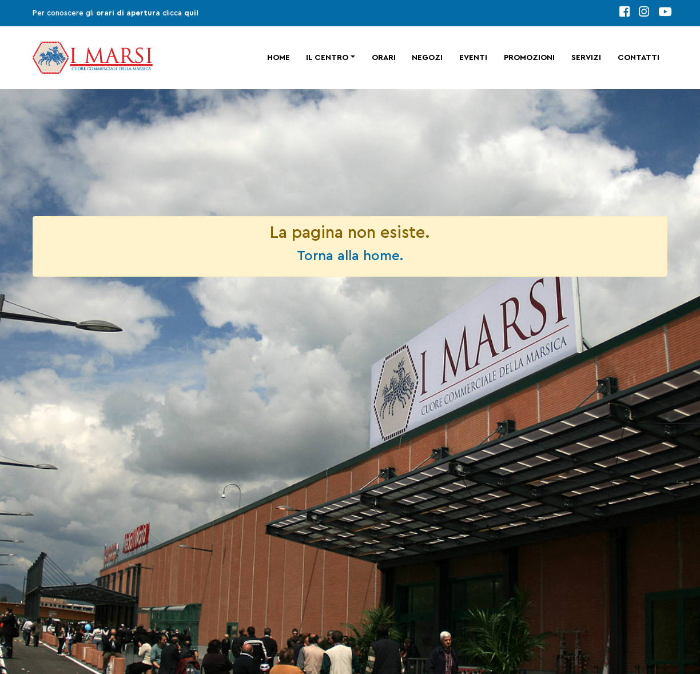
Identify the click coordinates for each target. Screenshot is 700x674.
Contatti (638, 58)
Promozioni (529, 58)
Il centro (327, 58)
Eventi (473, 58)
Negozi (427, 58)
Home (278, 58)
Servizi (586, 58)
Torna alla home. (350, 256)
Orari (384, 58)
